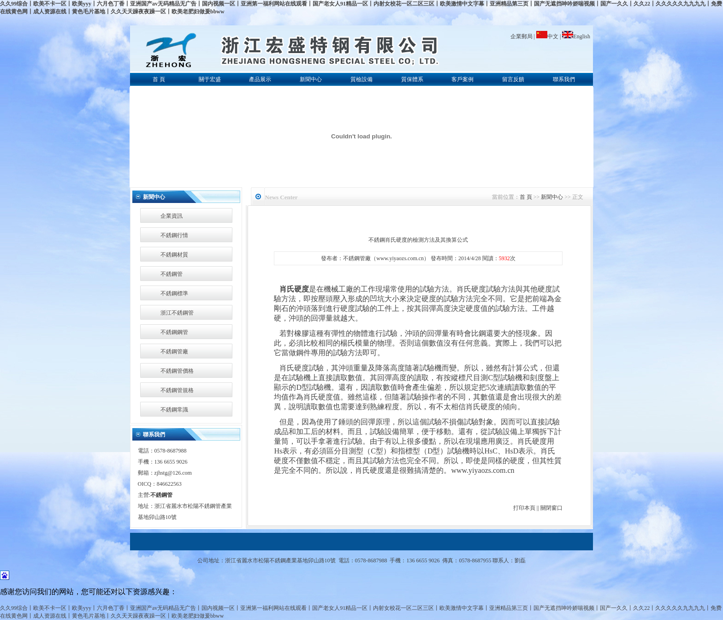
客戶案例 (462, 79)
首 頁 (159, 79)
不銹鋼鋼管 (174, 332)
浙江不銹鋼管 (177, 313)
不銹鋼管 (171, 274)
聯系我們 (564, 79)
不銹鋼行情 (174, 235)
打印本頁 (524, 508)
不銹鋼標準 (174, 293)
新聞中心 (311, 79)
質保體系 (412, 79)
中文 (548, 36)
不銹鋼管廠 (174, 351)
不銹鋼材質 (174, 254)
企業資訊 (171, 216)
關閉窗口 (551, 508)
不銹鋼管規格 (177, 390)
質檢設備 (361, 79)
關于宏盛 (210, 79)
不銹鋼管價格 (177, 371)
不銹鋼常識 (174, 409)
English (576, 36)
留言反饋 (513, 79)
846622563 (169, 484)
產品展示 (260, 79)
